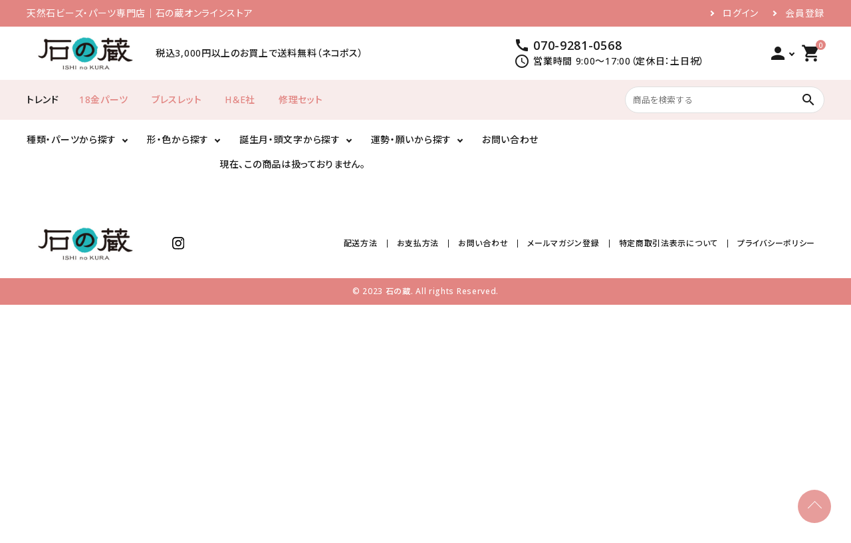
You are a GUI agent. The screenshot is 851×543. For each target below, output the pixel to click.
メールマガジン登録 (563, 243)
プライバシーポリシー (776, 243)
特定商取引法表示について (668, 243)
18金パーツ (103, 99)
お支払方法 (418, 243)
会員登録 (804, 13)
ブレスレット (176, 99)
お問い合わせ (510, 139)
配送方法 (361, 243)
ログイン (741, 13)
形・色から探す (178, 139)
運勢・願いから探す (411, 139)
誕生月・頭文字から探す (289, 139)
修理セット (301, 99)
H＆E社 (240, 99)
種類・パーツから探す (71, 139)
